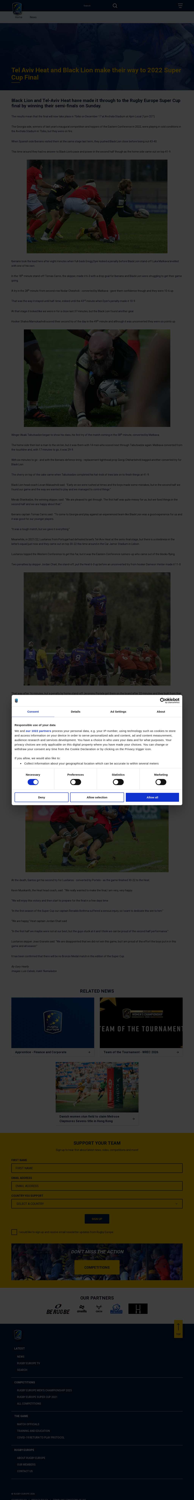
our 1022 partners (38, 730)
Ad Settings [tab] (118, 711)
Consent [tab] (33, 711)
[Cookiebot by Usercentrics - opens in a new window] (162, 700)
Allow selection (97, 797)
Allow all (152, 797)
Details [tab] (76, 711)
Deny (41, 797)
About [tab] (161, 711)
